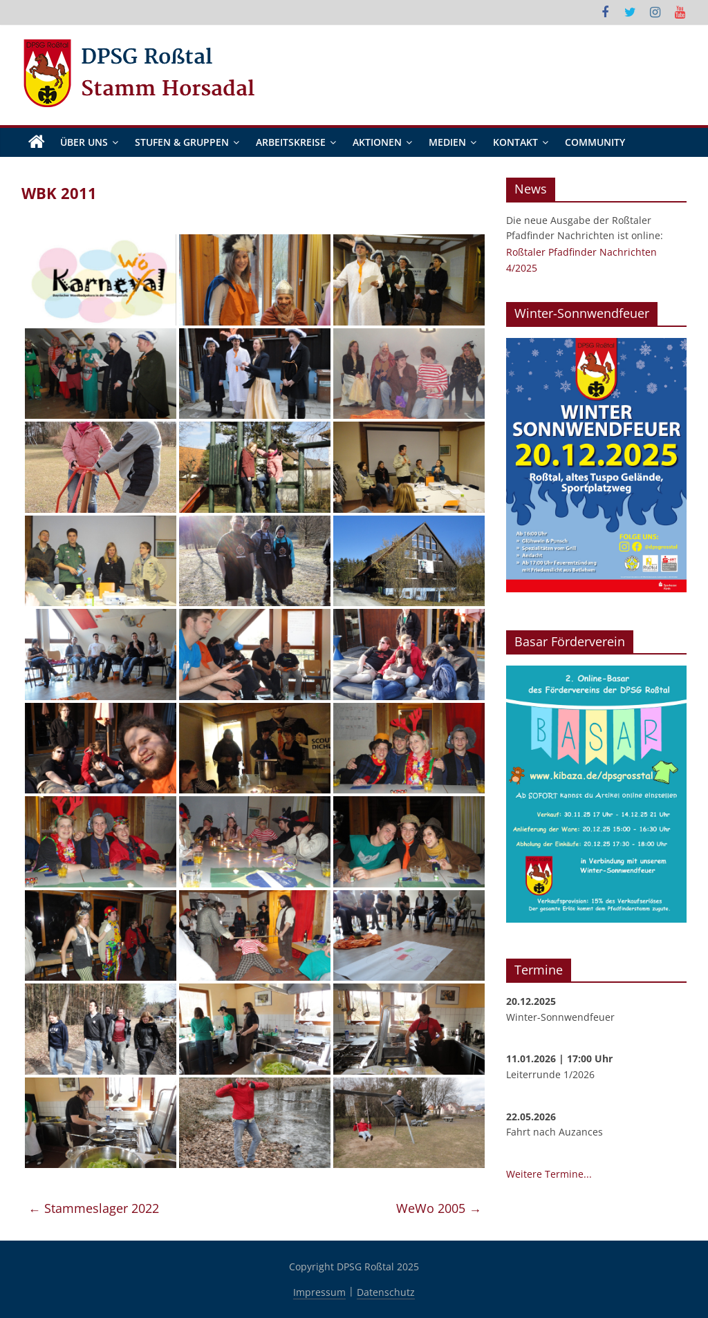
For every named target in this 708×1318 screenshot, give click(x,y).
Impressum (319, 1292)
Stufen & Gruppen (182, 142)
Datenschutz (386, 1292)
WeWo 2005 (438, 1209)
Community (595, 142)
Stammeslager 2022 (93, 1209)
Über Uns (84, 142)
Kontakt (515, 142)
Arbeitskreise (291, 142)
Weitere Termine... (549, 1173)
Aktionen (377, 142)
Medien (447, 142)
